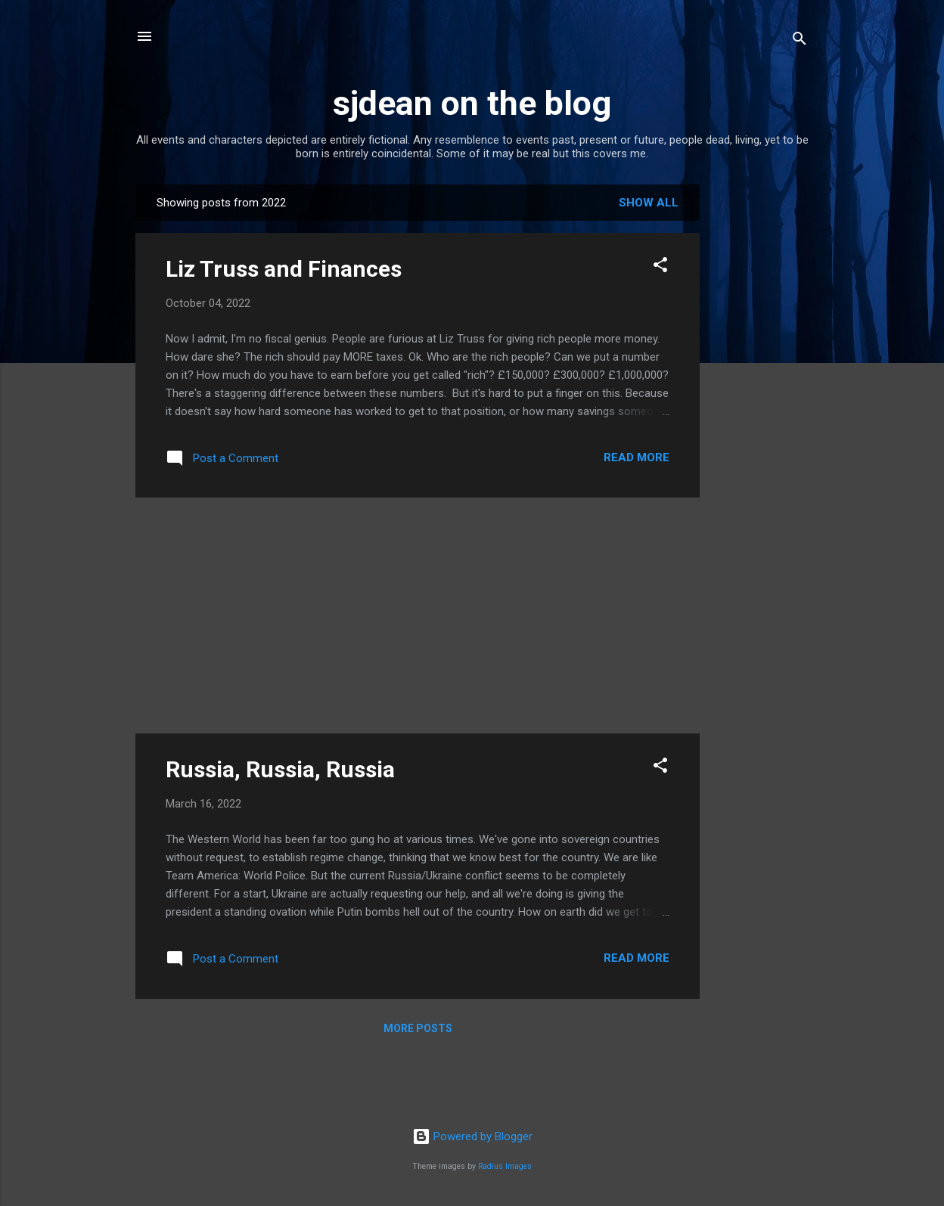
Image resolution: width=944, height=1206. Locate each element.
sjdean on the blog (472, 103)
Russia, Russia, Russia (280, 769)
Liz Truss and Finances (284, 269)
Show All (648, 202)
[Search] (799, 41)
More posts (418, 1028)
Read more (636, 457)
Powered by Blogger (472, 1136)
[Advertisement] (760, 411)
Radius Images (505, 1166)
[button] (660, 267)
